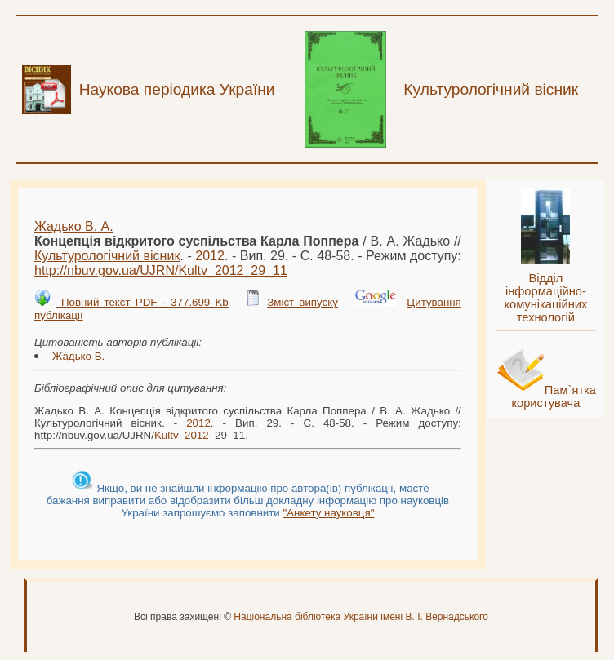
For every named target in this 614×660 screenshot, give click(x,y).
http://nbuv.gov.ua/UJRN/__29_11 (160, 270)
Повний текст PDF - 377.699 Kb (142, 302)
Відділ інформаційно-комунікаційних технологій (545, 298)
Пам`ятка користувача (553, 396)
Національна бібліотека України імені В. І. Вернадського (361, 616)
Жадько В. (78, 356)
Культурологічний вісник (107, 256)
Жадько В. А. (73, 226)
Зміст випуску (302, 302)
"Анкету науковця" (328, 513)
